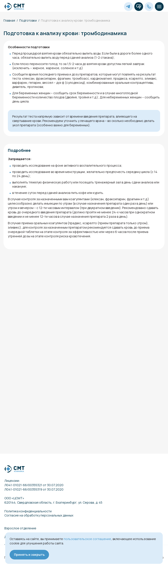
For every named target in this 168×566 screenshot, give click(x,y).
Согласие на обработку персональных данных (38, 515)
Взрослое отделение (20, 528)
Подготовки (28, 20)
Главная (9, 20)
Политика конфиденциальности (28, 511)
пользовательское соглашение (87, 539)
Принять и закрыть (29, 554)
